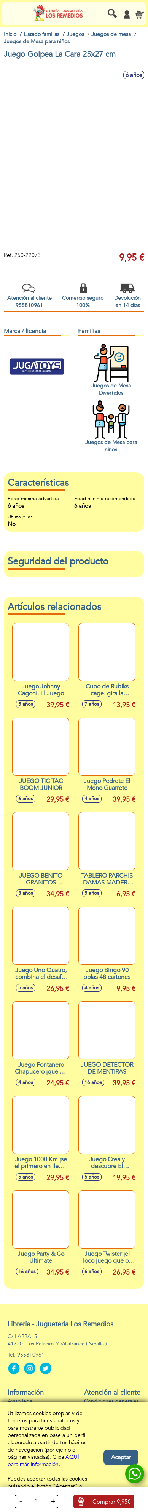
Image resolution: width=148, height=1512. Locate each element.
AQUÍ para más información (43, 1460)
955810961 (31, 1354)
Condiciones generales (111, 1401)
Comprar (111, 1501)
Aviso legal (20, 1401)
